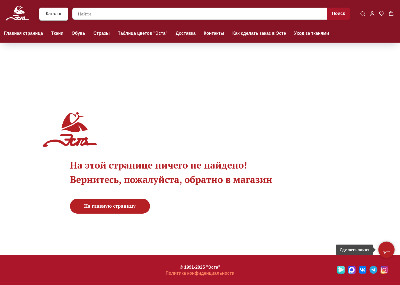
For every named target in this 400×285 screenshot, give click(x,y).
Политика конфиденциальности (199, 273)
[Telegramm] (373, 272)
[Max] (352, 272)
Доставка (186, 33)
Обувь (78, 33)
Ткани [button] (57, 33)
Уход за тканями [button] (311, 33)
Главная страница (23, 33)
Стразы (102, 33)
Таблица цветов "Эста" (143, 33)
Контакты (214, 33)
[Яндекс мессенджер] (341, 272)
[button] (362, 13)
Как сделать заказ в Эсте (259, 33)
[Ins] (384, 272)
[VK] (363, 272)
